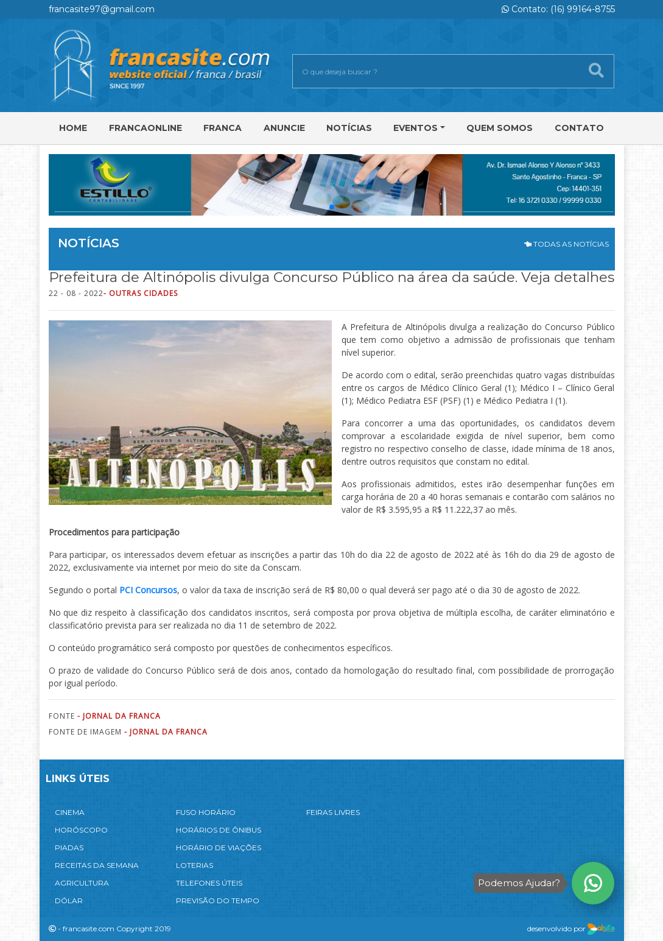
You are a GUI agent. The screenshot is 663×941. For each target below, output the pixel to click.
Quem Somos (499, 127)
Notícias (349, 127)
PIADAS (69, 847)
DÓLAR (69, 900)
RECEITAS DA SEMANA (97, 865)
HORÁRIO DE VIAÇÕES (218, 847)
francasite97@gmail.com (102, 9)
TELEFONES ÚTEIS (209, 882)
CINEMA (70, 812)
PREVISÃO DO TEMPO (217, 900)
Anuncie (284, 127)
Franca (222, 127)
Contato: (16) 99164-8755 (558, 9)
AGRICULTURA (82, 882)
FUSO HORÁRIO (206, 812)
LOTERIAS (194, 865)
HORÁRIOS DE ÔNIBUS (218, 829)
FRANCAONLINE (145, 127)
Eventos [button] (415, 127)
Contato (579, 127)
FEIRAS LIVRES (333, 812)
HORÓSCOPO (81, 829)
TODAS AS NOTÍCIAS (566, 243)
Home (73, 127)
